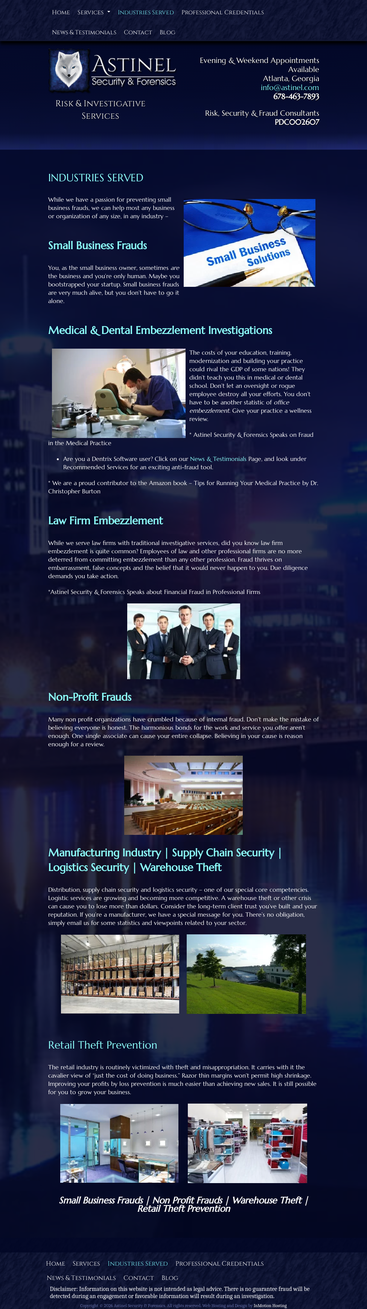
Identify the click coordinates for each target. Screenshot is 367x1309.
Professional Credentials (222, 12)
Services (95, 14)
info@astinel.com (290, 87)
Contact (138, 32)
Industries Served (146, 12)
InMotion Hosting (270, 1305)
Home (61, 12)
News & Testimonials (84, 32)
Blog (167, 32)
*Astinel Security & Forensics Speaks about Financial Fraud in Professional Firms (154, 592)
